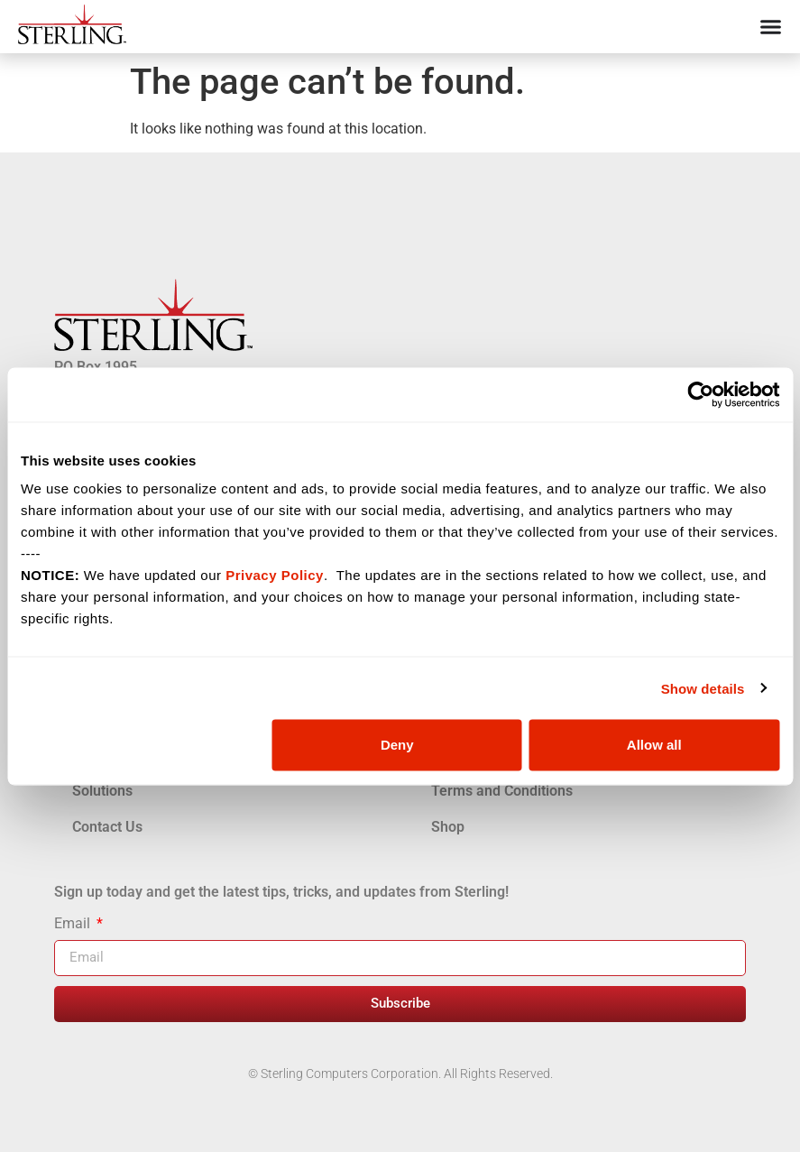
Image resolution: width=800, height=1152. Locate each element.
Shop (447, 826)
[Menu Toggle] (770, 26)
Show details (703, 688)
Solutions (102, 790)
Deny (397, 744)
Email (74, 924)
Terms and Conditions (502, 790)
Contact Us (107, 826)
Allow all (654, 744)
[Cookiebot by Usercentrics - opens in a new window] (700, 394)
